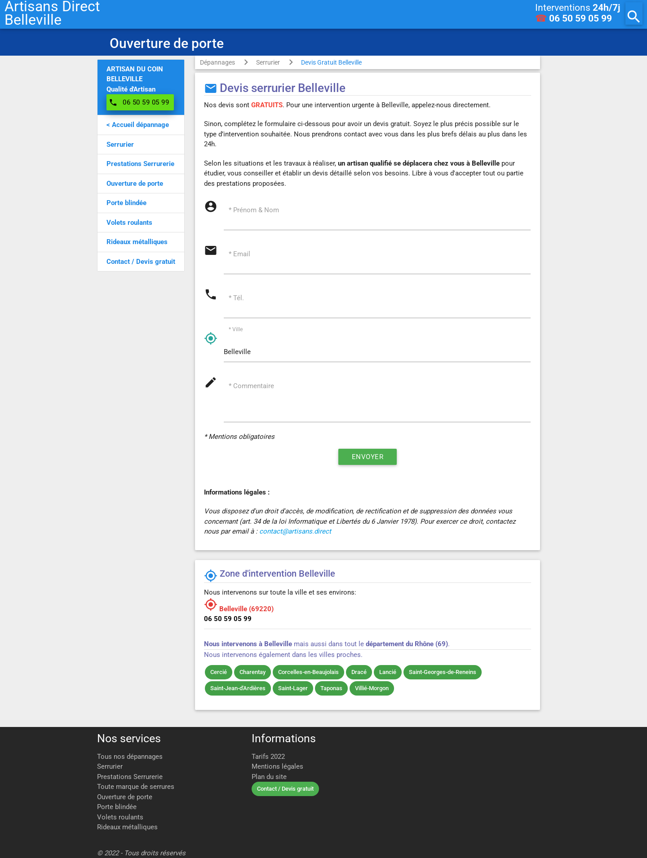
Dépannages (217, 62)
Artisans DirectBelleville (52, 13)
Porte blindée (117, 807)
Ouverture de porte (124, 797)
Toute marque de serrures (135, 787)
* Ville (236, 330)
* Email (240, 254)
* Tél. (236, 298)
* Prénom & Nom (254, 210)
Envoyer (367, 458)
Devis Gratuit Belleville (331, 62)
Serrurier (268, 62)
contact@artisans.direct (295, 533)
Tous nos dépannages (130, 757)
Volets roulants (120, 817)
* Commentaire (252, 387)
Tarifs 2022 (268, 757)
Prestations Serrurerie (130, 777)
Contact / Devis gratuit (285, 788)
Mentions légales (277, 766)
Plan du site (269, 777)
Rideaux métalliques (127, 827)
